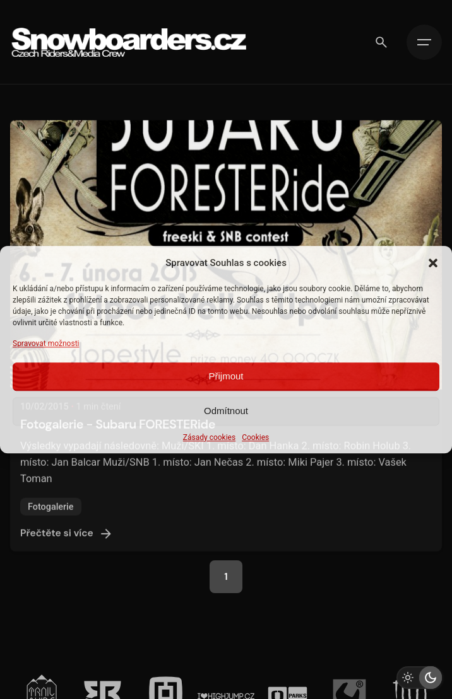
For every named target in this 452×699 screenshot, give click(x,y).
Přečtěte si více (67, 544)
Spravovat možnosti (46, 343)
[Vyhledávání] (381, 42)
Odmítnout (226, 411)
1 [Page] (225, 576)
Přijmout (225, 376)
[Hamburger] (424, 42)
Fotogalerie (51, 517)
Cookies (255, 437)
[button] (433, 263)
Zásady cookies (209, 437)
